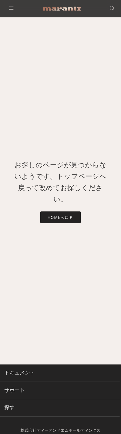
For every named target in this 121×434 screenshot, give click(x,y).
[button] (112, 9)
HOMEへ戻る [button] (61, 218)
